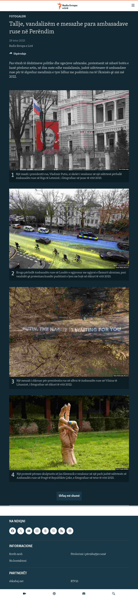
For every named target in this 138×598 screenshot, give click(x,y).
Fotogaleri (17, 16)
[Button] (17, 54)
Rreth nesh (15, 554)
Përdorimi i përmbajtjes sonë (88, 554)
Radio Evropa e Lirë (21, 46)
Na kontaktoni (18, 561)
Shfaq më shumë (69, 496)
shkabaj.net (16, 581)
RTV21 (74, 581)
